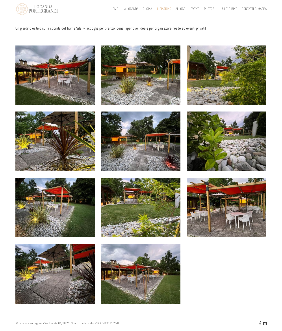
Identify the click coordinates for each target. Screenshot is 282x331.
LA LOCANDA (130, 8)
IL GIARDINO (163, 8)
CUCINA (147, 8)
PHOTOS (209, 8)
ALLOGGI (181, 8)
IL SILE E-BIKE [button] (228, 8)
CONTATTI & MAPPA (254, 8)
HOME (114, 8)
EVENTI (195, 8)
